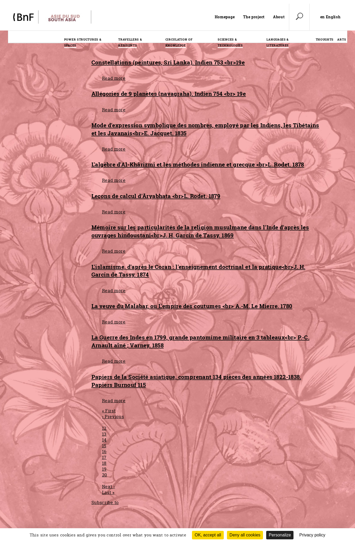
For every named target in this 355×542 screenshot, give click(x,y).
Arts (341, 39)
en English (330, 17)
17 (104, 457)
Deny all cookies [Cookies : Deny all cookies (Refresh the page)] (245, 535)
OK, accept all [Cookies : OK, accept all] (208, 535)
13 (104, 434)
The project (254, 16)
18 (104, 463)
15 (104, 446)
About (279, 16)
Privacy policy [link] (312, 535)
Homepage (225, 16)
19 (104, 469)
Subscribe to (105, 502)
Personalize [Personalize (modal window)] (280, 535)
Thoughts (325, 39)
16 (104, 451)
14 (104, 440)
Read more (114, 78)
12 (104, 428)
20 (104, 475)
